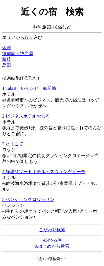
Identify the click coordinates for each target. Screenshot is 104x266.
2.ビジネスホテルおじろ (26, 116)
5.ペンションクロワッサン (28, 199)
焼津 (6, 47)
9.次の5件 (52, 240)
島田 (6, 65)
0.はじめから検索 (52, 246)
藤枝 (6, 59)
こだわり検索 (52, 229)
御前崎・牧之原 (17, 53)
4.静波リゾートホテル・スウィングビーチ (43, 171)
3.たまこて (12, 143)
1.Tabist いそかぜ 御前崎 (29, 88)
